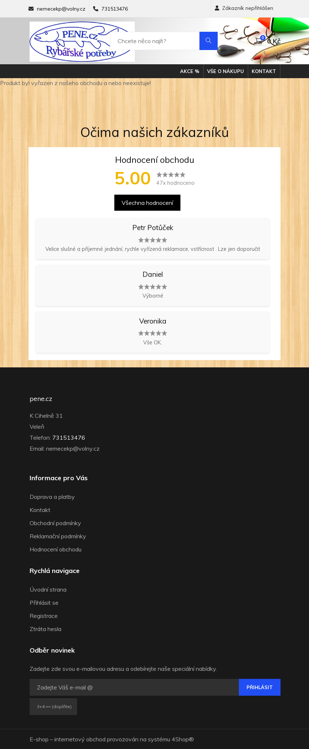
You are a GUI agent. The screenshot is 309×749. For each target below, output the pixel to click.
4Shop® (183, 739)
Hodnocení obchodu (55, 549)
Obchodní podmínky (55, 523)
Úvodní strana (48, 589)
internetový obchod (80, 739)
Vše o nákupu (225, 71)
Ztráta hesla (45, 629)
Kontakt (264, 71)
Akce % (189, 71)
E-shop (39, 739)
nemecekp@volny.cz (61, 8)
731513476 (115, 8)
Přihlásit (260, 687)
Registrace (44, 615)
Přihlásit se (44, 602)
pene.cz (41, 399)
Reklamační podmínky (58, 536)
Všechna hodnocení (147, 202)
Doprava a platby (52, 496)
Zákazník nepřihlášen (244, 8)
